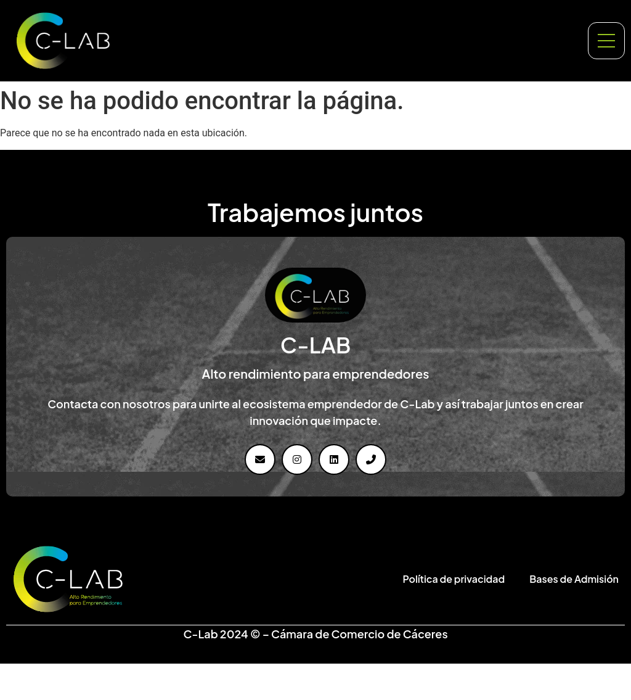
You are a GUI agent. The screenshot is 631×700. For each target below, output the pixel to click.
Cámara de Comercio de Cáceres (359, 634)
